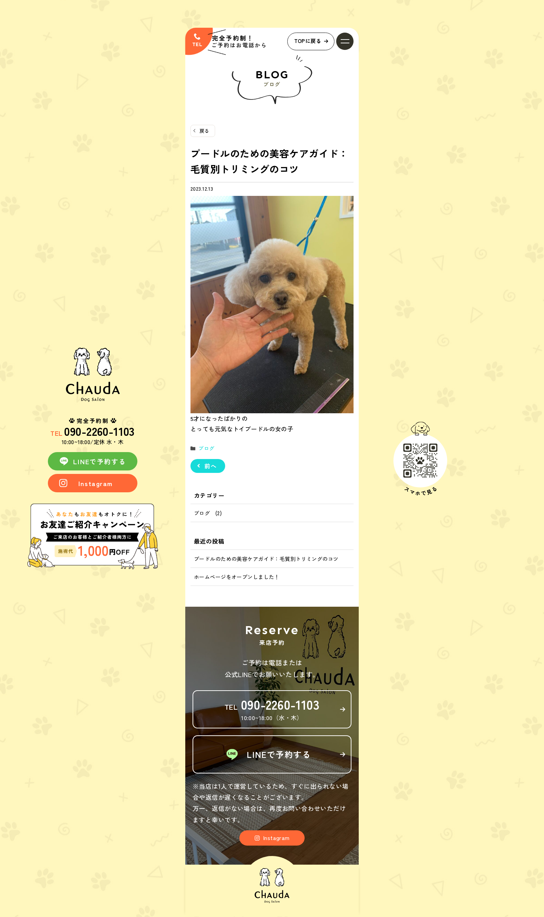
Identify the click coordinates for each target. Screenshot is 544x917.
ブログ (205, 448)
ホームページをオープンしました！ (237, 576)
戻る (204, 130)
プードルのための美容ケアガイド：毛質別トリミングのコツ (266, 558)
